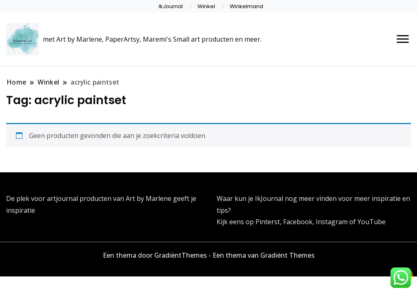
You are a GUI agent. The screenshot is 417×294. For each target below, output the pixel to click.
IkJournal (171, 6)
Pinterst (267, 221)
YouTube (371, 221)
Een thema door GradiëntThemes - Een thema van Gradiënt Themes (209, 255)
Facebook (298, 221)
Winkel (206, 6)
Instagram (332, 221)
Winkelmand (246, 6)
